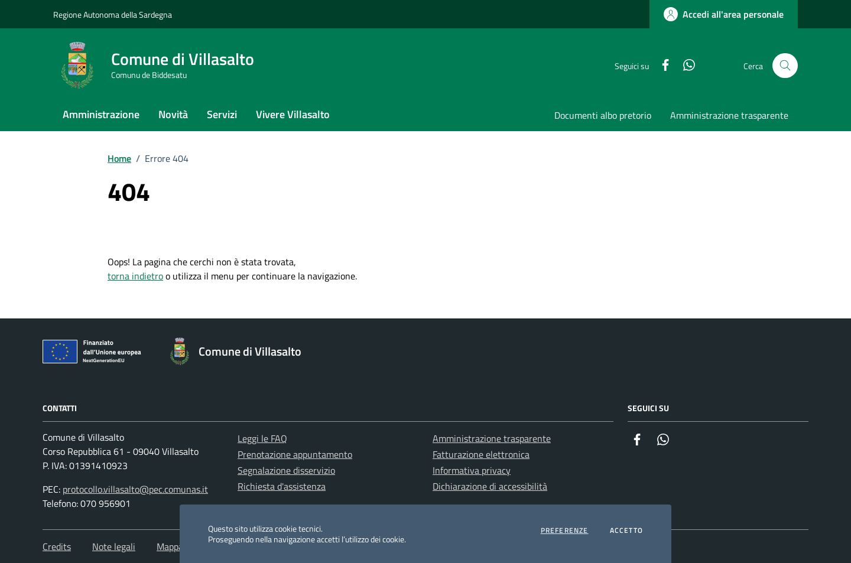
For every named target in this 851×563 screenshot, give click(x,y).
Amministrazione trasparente (729, 115)
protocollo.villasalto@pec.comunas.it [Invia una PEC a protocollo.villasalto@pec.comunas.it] (135, 489)
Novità (173, 114)
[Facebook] (661, 66)
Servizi (222, 114)
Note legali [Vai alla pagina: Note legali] (113, 546)
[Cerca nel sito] (785, 66)
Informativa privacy (472, 470)
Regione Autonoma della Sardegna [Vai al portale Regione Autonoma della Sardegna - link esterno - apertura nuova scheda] (112, 14)
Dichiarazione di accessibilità (490, 486)
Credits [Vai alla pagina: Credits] (57, 546)
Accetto (626, 530)
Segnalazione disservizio (286, 470)
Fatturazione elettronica (481, 454)
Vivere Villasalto (293, 114)
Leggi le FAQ (262, 438)
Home (119, 158)
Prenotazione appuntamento (295, 454)
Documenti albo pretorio (602, 115)
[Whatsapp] (684, 66)
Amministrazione (101, 114)
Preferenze (565, 530)
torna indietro (135, 276)
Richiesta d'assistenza (282, 486)
